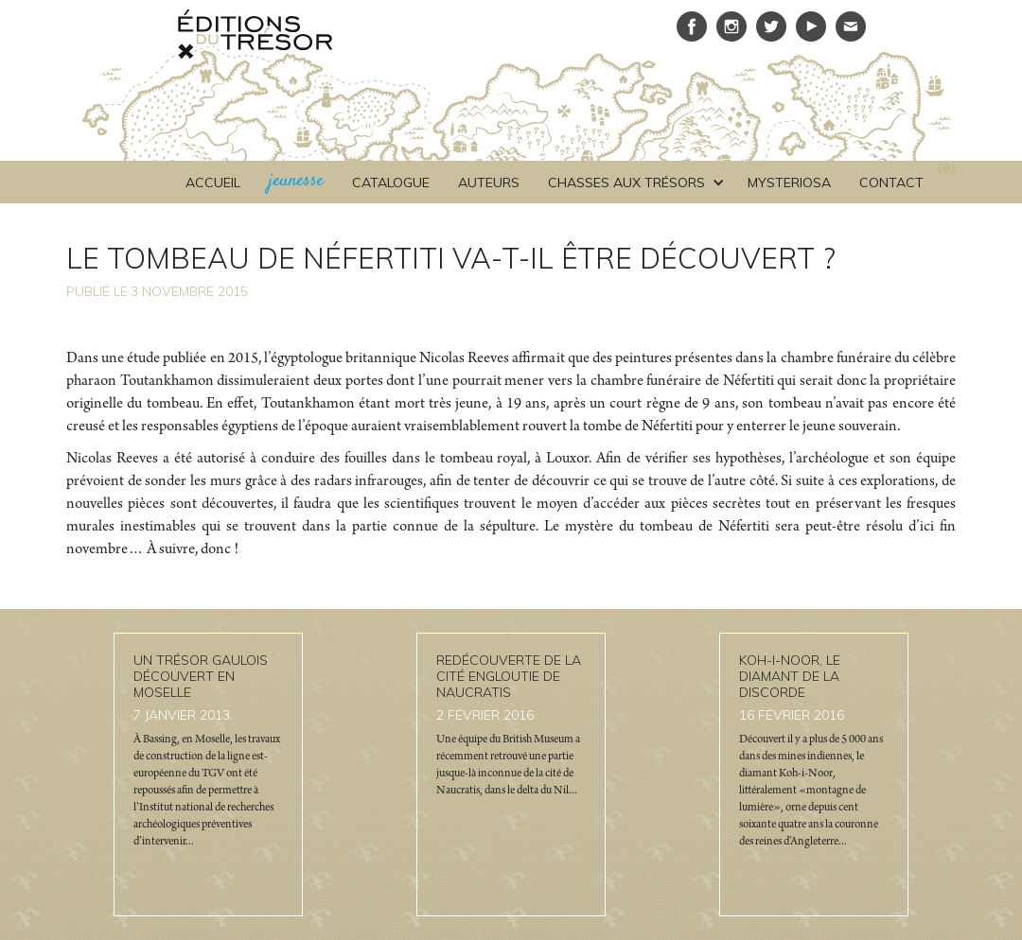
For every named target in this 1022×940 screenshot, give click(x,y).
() (947, 170)
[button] (633, 182)
